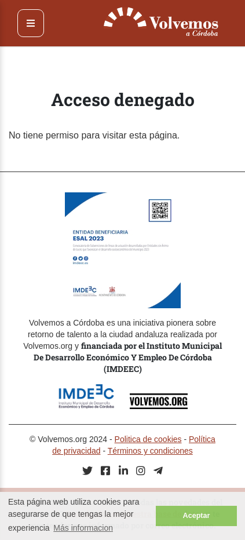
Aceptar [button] (196, 516)
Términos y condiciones (150, 450)
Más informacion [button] (83, 527)
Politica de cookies (148, 439)
